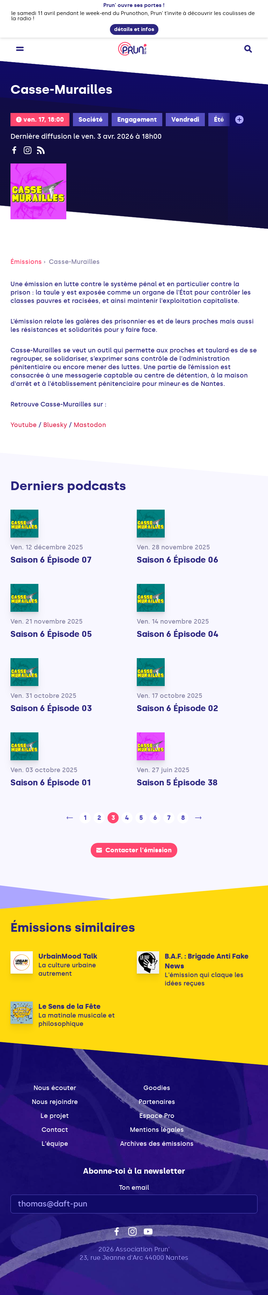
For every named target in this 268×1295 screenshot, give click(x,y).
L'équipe (55, 1144)
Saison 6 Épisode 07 (50, 560)
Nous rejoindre (55, 1102)
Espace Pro (156, 1116)
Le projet (54, 1116)
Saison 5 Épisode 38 (177, 782)
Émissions (26, 262)
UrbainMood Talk (67, 956)
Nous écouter (55, 1088)
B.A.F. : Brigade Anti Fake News (206, 961)
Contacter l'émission (134, 850)
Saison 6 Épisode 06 (177, 560)
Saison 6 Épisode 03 (51, 708)
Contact (55, 1130)
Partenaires (157, 1102)
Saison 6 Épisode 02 (177, 708)
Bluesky (55, 425)
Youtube (23, 425)
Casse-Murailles (74, 262)
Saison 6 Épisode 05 (51, 634)
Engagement (137, 119)
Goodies (156, 1088)
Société (91, 119)
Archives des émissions (157, 1144)
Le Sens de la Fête (69, 1006)
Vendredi (185, 119)
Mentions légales (157, 1130)
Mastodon (90, 425)
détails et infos (134, 29)
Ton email (134, 1187)
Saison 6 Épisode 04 (177, 634)
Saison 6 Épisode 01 (50, 782)
